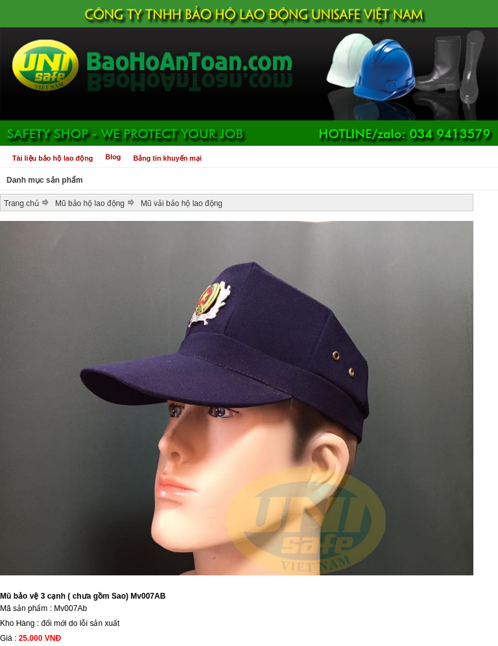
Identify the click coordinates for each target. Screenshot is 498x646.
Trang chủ (21, 203)
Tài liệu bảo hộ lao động (52, 158)
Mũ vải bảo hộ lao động (181, 203)
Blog (113, 157)
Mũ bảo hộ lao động (89, 203)
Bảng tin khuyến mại (167, 158)
